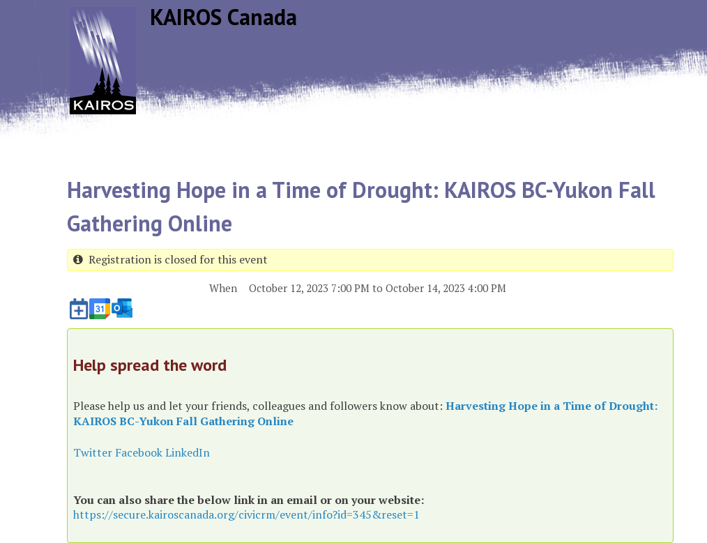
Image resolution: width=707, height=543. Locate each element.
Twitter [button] (92, 452)
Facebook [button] (138, 452)
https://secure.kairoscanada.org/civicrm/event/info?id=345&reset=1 (246, 514)
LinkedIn (187, 452)
